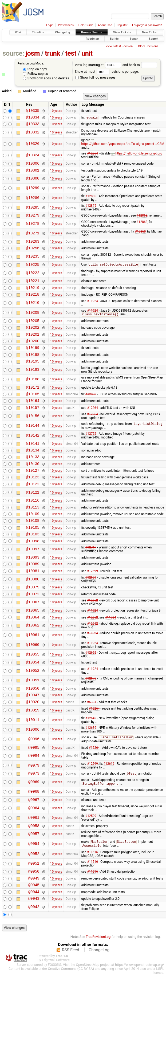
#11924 (92, 310)
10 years (56, 111)
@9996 (33, 778)
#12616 (109, 803)
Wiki (18, 32)
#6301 (91, 740)
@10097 (32, 579)
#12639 (90, 766)
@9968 (33, 832)
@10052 (32, 707)
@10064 (32, 652)
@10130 (32, 485)
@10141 (32, 463)
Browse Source (91, 32)
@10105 (32, 555)
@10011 (32, 758)
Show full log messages (95, 77)
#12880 (90, 200)
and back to (139, 65)
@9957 (33, 876)
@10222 (32, 280)
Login (49, 25)
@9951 (33, 906)
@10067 (32, 636)
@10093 (32, 588)
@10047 (32, 732)
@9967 (33, 841)
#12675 (90, 715)
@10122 (32, 508)
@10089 (32, 595)
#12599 (92, 803)
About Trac (105, 25)
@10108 (32, 548)
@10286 (32, 201)
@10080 (32, 611)
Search (154, 38)
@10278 (32, 228)
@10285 (32, 211)
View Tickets (122, 32)
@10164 (32, 418)
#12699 (92, 603)
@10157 (32, 426)
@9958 (33, 868)
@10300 (32, 182)
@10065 (32, 645)
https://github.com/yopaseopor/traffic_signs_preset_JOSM (122, 144)
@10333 (32, 126)
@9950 (33, 915)
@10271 (32, 238)
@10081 (32, 603)
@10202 (32, 338)
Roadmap (92, 38)
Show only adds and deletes (46, 78)
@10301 (32, 174)
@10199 (32, 361)
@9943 (33, 945)
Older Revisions (148, 46)
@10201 (32, 346)
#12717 (90, 577)
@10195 (32, 376)
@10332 (32, 134)
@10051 (32, 716)
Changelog (62, 32)
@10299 (32, 192)
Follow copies (35, 74)
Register (122, 25)
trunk (52, 53)
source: (13, 53)
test (70, 53)
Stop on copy (35, 69)
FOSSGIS (54, 1012)
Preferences (66, 25)
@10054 (32, 698)
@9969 (33, 822)
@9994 (33, 795)
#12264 (92, 156)
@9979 (33, 805)
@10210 (32, 312)
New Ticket (150, 32)
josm (32, 53)
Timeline (38, 32)
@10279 (32, 219)
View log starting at (98, 65)
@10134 (32, 470)
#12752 (90, 452)
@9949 (33, 922)
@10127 (32, 493)
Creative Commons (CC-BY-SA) (71, 1016)
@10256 (32, 254)
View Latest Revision (119, 46)
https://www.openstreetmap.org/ (139, 1012)
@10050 (32, 725)
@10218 (32, 303)
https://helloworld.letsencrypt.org (136, 156)
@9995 (33, 787)
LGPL (160, 1016)
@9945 (33, 930)
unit (87, 53)
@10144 (32, 444)
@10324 (32, 157)
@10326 (32, 146)
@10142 (32, 454)
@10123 (32, 500)
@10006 (32, 768)
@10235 (32, 263)
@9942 (33, 954)
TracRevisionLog (98, 984)
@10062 (32, 661)
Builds (114, 38)
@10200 (32, 353)
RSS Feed (70, 997)
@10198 (32, 369)
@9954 (33, 886)
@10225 (32, 271)
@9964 (33, 849)
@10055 (32, 690)
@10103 (32, 563)
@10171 (32, 403)
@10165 (32, 410)
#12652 (92, 634)
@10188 (32, 394)
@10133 (32, 478)
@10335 (32, 111)
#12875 (90, 209)
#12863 (142, 220)
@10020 (32, 740)
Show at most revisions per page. (107, 72)
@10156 (32, 434)
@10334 (32, 118)
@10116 (32, 525)
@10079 (32, 620)
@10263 (32, 246)
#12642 (90, 757)
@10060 (32, 680)
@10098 (32, 570)
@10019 (32, 749)
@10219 (32, 296)
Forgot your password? (147, 25)
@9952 (33, 897)
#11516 (92, 895)
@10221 (32, 288)
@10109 (32, 540)
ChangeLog (99, 997)
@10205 (32, 331)
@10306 (32, 166)
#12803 (90, 411)
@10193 (32, 385)
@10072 (32, 627)
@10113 (32, 533)
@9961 (33, 859)
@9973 (33, 813)
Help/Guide (85, 25)
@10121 (32, 516)
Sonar (134, 38)
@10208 (32, 322)
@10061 (32, 670)
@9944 (33, 938)
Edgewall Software (56, 1007)
